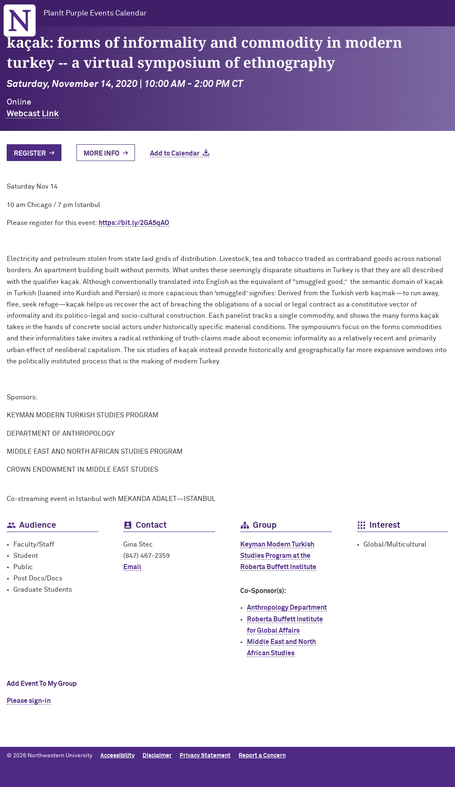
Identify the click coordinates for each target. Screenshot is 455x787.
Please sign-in (29, 701)
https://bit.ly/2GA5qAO (134, 223)
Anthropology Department (287, 607)
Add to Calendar (174, 153)
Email (132, 567)
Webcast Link (33, 114)
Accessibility (117, 756)
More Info (101, 153)
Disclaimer (157, 756)
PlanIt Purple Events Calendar (95, 13)
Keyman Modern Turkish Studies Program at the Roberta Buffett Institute (278, 555)
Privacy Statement (205, 756)
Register (30, 153)
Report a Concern (262, 756)
